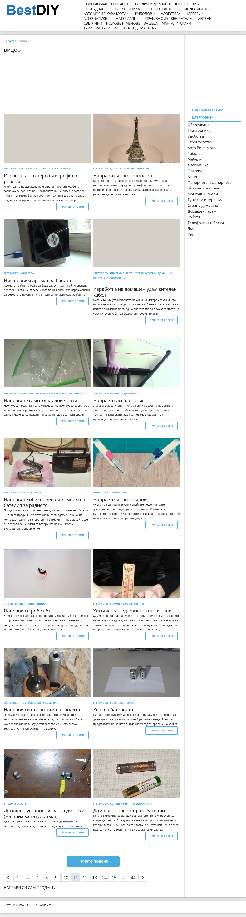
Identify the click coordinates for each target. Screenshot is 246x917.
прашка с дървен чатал (126, 393)
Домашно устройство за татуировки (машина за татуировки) (44, 813)
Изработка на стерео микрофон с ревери (41, 178)
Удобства (170, 14)
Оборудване (95, 9)
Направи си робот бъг (28, 610)
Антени (205, 18)
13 (94, 877)
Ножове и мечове (123, 23)
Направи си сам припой (120, 499)
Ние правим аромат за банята (37, 280)
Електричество (145, 273)
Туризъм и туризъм (205, 199)
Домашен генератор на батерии (129, 810)
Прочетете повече (72, 206)
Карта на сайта (14, 905)
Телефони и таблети (35, 168)
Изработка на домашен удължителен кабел (135, 292)
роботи (20, 604)
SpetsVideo (11, 168)
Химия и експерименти (66, 393)
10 (65, 877)
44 (133, 877)
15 (113, 877)
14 (104, 877)
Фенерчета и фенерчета (210, 182)
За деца (151, 23)
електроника (61, 168)
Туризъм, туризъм (101, 28)
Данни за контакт (38, 905)
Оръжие (195, 170)
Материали (126, 18)
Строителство (161, 9)
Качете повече (93, 861)
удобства (116, 168)
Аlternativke (198, 165)
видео (97, 492)
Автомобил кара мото (105, 14)
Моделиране (196, 9)
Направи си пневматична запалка (42, 709)
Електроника (127, 9)
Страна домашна (137, 28)
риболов (34, 702)
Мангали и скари (203, 193)
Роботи (194, 216)
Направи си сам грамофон (122, 175)
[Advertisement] (93, 83)
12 (85, 877)
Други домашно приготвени (169, 4)
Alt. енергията (31, 492)
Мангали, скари (176, 23)
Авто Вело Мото (202, 147)
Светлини (93, 23)
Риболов (143, 14)
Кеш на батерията (113, 709)
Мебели (194, 14)
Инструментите (121, 273)
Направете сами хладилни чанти (40, 400)
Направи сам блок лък (118, 400)
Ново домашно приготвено (111, 4)
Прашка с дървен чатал (167, 18)
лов (23, 702)
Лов (191, 228)
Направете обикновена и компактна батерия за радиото (44, 502)
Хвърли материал (122, 702)
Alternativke (95, 18)
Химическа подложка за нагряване (132, 610)
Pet (190, 234)
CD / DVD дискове (137, 168)
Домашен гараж (202, 211)
